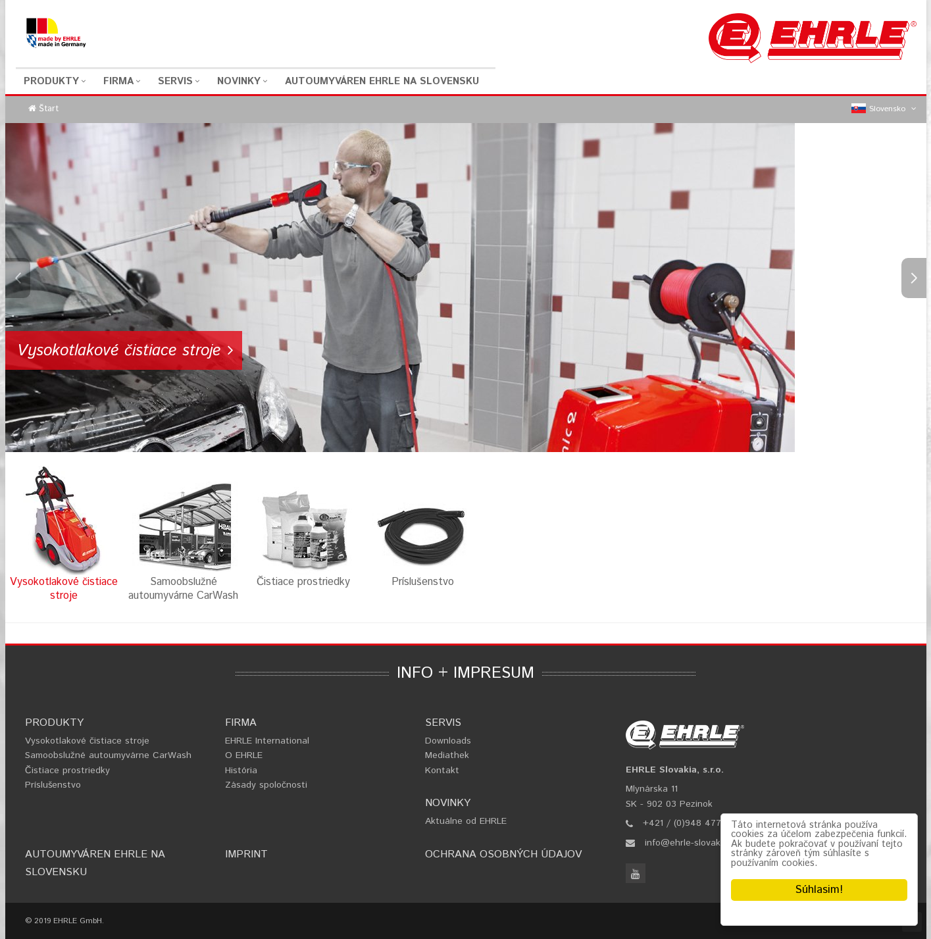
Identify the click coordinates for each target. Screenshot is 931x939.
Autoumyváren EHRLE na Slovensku (382, 81)
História (241, 770)
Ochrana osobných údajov (503, 854)
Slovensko (884, 109)
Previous (17, 278)
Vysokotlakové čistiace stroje (87, 741)
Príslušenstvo (53, 785)
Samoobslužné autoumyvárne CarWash (108, 755)
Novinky (239, 81)
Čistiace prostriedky (67, 770)
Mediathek (447, 755)
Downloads (448, 741)
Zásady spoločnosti (266, 785)
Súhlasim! (819, 890)
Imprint (246, 854)
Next (913, 278)
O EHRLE (244, 755)
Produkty (51, 81)
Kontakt (442, 770)
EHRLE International (267, 741)
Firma (118, 81)
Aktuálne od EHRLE (466, 821)
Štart (49, 109)
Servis (175, 81)
